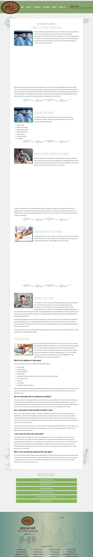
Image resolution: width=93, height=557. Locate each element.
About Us (28, 5)
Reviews (54, 5)
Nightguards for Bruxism (21, 534)
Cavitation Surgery (38, 536)
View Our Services (69, 480)
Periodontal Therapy (21, 538)
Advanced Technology (71, 536)
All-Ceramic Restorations (71, 534)
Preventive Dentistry (24, 476)
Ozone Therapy (38, 529)
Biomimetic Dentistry (38, 534)
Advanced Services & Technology (46, 480)
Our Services (37, 5)
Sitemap (37, 547)
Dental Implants (55, 536)
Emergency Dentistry (71, 538)
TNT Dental (61, 547)
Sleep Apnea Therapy (38, 538)
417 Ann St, (80, 7)
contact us (66, 351)
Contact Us (62, 5)
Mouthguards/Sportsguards (22, 536)
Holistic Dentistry (46, 476)
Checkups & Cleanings (21, 531)
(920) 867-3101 (77, 4)
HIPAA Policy (77, 547)
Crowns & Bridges (54, 531)
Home (22, 5)
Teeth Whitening (71, 531)
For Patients (46, 5)
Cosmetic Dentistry (23, 480)
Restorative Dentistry (68, 476)
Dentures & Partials (55, 534)
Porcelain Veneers (71, 529)
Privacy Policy (69, 547)
